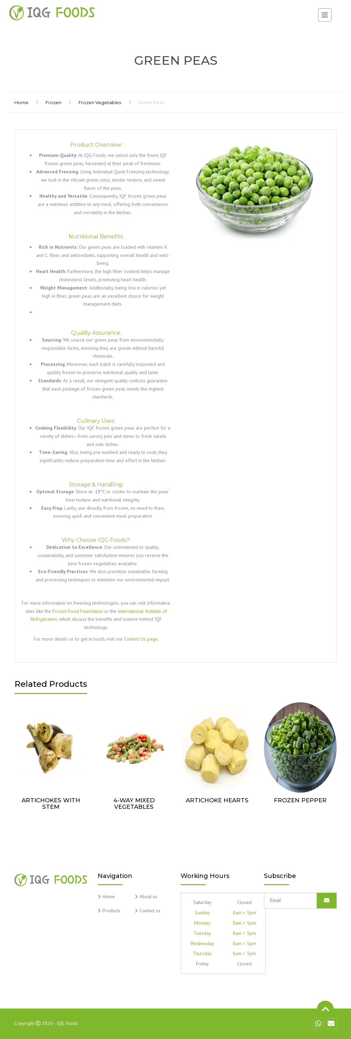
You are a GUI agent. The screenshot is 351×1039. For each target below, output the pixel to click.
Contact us (150, 910)
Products (111, 910)
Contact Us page (141, 639)
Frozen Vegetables (99, 102)
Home (21, 102)
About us (148, 896)
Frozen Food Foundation (77, 611)
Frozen (53, 102)
